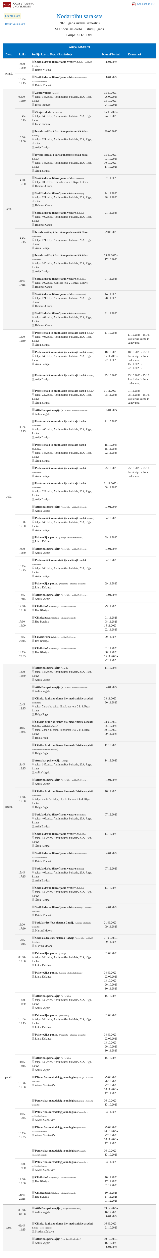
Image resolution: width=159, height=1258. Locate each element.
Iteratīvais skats (15, 24)
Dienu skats (12, 16)
